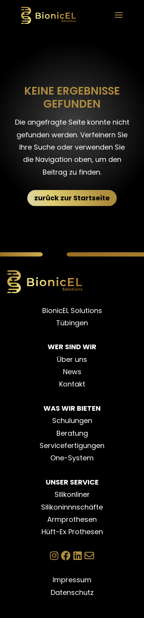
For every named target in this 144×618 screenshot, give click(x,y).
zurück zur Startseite (72, 198)
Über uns (72, 359)
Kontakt (72, 384)
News (72, 371)
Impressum (72, 580)
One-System (72, 458)
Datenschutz (72, 592)
